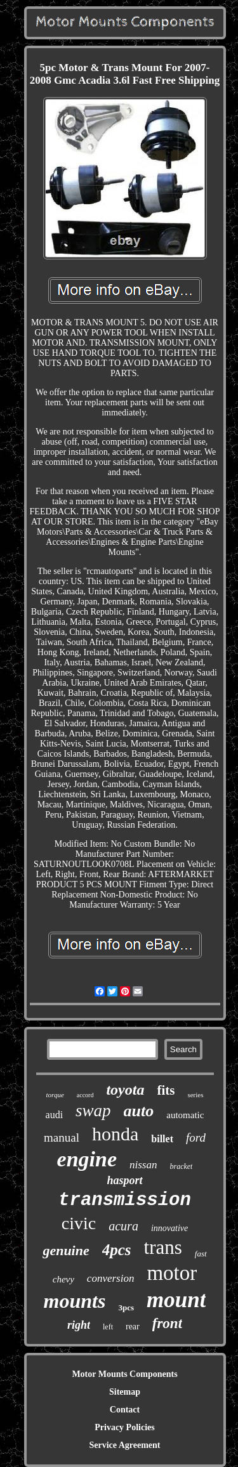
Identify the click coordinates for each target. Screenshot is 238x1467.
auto (139, 1111)
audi (54, 1114)
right (78, 1325)
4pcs (116, 1249)
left (108, 1326)
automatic (185, 1115)
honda (115, 1133)
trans (163, 1247)
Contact (125, 1409)
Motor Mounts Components (124, 1374)
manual (61, 1137)
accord (85, 1095)
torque (54, 1095)
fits (166, 1090)
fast (201, 1253)
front (167, 1323)
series (195, 1095)
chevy (63, 1279)
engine (87, 1159)
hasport (124, 1180)
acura (123, 1226)
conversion (111, 1278)
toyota (125, 1089)
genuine (66, 1250)
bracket (180, 1166)
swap (93, 1110)
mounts (75, 1300)
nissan (143, 1165)
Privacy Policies (124, 1427)
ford (196, 1137)
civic (79, 1223)
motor (172, 1273)
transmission (124, 1200)
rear (133, 1326)
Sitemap (124, 1392)
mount (176, 1300)
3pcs (126, 1307)
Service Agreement (124, 1445)
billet (162, 1138)
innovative (169, 1228)
